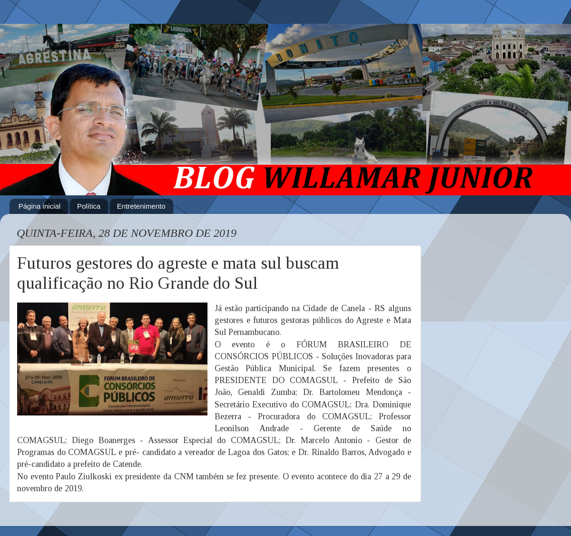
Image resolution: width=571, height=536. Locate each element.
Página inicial (39, 206)
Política (88, 206)
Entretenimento (141, 206)
